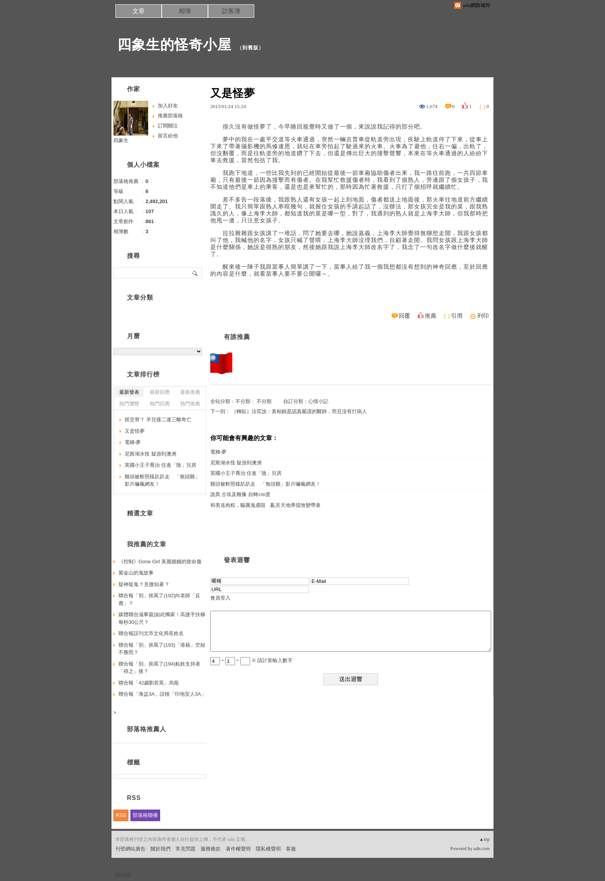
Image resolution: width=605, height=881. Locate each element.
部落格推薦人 (146, 729)
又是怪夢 (135, 431)
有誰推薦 (237, 337)
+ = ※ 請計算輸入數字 (251, 660)
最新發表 (129, 392)
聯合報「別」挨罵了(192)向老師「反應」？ (159, 599)
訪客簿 (231, 11)
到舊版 (250, 48)
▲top (484, 839)
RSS (121, 815)
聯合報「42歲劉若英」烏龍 (148, 683)
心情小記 (318, 401)
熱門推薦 (190, 404)
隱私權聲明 (268, 849)
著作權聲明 (238, 849)
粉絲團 (122, 875)
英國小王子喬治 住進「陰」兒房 (246, 473)
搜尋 (195, 273)
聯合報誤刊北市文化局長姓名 (151, 633)
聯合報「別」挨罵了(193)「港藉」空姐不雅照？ (161, 649)
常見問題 (186, 849)
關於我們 (160, 849)
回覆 (404, 316)
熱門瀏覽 (129, 404)
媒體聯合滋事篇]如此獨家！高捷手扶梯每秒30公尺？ (161, 618)
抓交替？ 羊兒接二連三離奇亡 (158, 419)
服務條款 (211, 849)
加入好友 (168, 105)
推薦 (430, 316)
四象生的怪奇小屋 (174, 45)
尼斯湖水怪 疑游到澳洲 (236, 463)
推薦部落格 (170, 116)
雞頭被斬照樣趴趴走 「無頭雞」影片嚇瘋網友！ (265, 484)
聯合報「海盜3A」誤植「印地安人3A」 (162, 694)
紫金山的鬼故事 (136, 573)
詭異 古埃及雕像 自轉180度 (240, 494)
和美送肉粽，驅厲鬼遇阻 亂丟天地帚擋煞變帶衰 (265, 505)
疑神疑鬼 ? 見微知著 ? (143, 584)
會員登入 (220, 598)
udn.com (481, 848)
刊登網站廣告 (130, 849)
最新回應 (160, 392)
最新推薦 (190, 392)
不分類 (242, 401)
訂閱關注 (168, 126)
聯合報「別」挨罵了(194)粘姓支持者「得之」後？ (159, 667)
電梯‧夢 (218, 452)
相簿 (185, 11)
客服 (291, 849)
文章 (138, 11)
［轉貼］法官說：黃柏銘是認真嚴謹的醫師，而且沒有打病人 (299, 411)
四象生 (120, 140)
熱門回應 (160, 404)
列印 (483, 316)
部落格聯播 (145, 815)
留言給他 (168, 136)
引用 (457, 316)
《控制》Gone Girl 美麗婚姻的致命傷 (159, 561)
